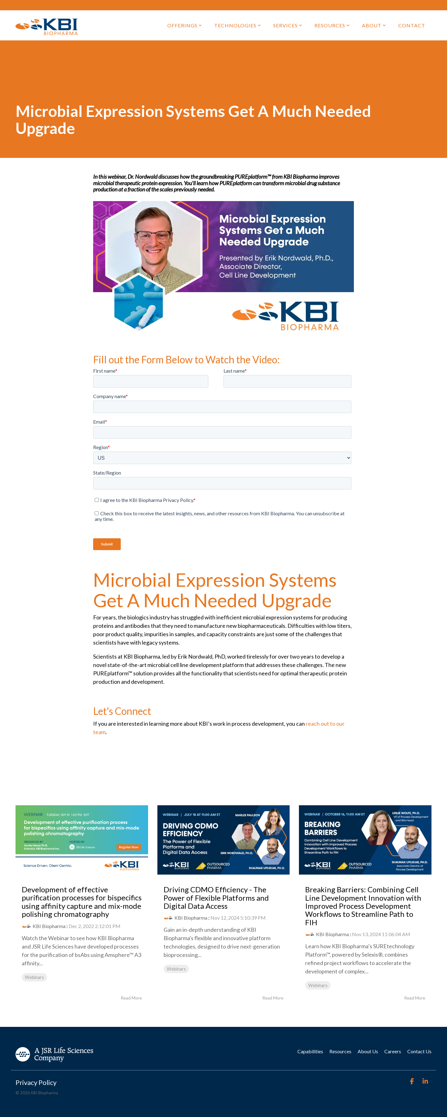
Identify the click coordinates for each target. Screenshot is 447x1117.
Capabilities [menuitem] (310, 1051)
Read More (131, 997)
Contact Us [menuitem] (419, 1051)
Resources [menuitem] (340, 1051)
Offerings (184, 25)
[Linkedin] (425, 1081)
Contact (411, 25)
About (374, 25)
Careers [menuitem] (392, 1051)
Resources (332, 25)
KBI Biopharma (49, 926)
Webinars (34, 977)
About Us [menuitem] (368, 1051)
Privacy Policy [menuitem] (36, 1082)
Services (287, 25)
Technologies (237, 25)
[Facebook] (412, 1081)
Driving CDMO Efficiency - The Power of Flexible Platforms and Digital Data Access (216, 897)
